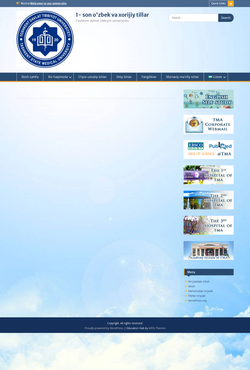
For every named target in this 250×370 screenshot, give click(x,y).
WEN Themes (157, 328)
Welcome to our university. (48, 3)
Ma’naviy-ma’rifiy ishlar (182, 77)
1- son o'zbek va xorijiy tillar (112, 14)
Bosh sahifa (30, 77)
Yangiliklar (149, 77)
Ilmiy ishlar (124, 77)
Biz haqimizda (58, 77)
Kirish (191, 286)
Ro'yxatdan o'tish (198, 281)
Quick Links (218, 3)
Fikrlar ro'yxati (196, 296)
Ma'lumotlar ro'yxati (200, 291)
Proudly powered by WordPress (104, 328)
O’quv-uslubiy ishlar (92, 77)
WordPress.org (197, 300)
